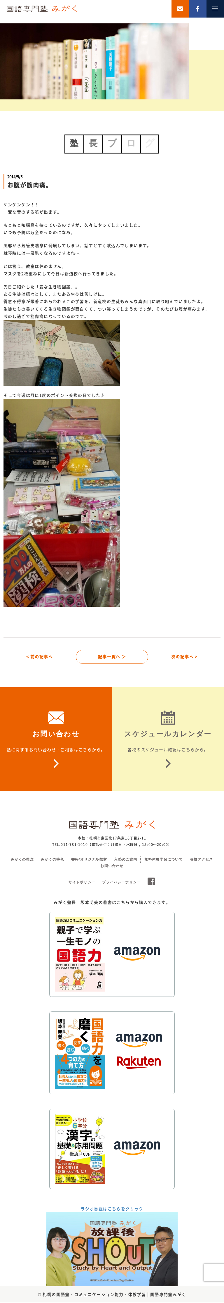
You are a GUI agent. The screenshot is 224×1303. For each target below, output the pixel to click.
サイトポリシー (82, 883)
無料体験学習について (163, 860)
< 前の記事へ (39, 657)
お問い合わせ (111, 866)
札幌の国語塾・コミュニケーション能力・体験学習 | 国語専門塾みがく (114, 1295)
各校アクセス (201, 860)
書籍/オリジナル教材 (89, 860)
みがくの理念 (22, 860)
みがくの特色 (52, 860)
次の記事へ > (184, 657)
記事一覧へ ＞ (112, 657)
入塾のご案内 (125, 860)
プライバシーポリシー (121, 883)
